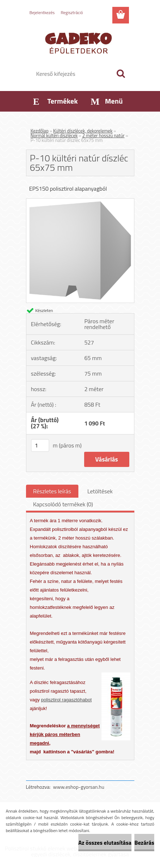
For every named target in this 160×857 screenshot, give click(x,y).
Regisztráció (72, 12)
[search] (120, 73)
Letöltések (100, 491)
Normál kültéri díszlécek (54, 135)
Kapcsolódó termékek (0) (63, 504)
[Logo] (80, 42)
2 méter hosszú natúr (103, 135)
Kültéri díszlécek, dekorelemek (82, 130)
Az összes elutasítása (104, 842)
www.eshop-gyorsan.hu (78, 787)
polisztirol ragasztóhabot (66, 699)
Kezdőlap (40, 130)
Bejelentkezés (42, 12)
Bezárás (144, 842)
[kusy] (40, 445)
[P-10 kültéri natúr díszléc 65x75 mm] (80, 201)
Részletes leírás (52, 491)
